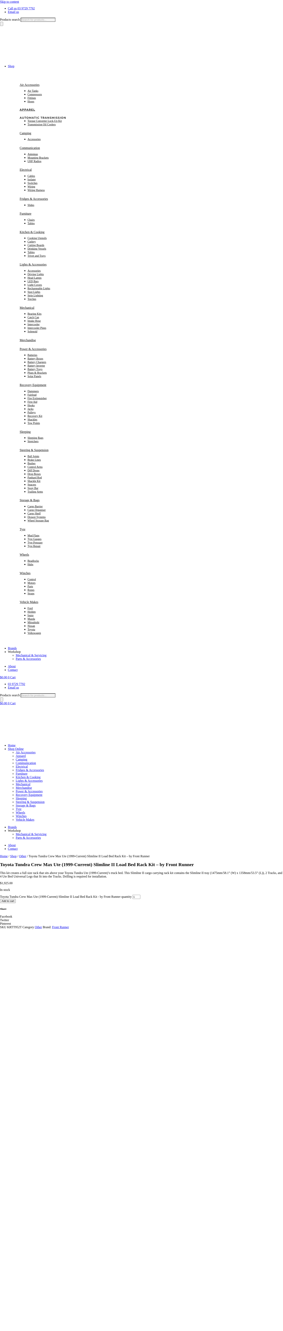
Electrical (26, 169)
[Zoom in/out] (1, 1326)
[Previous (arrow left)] (1, 1330)
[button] (141, 916)
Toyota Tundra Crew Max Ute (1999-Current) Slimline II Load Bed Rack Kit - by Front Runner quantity (66, 896)
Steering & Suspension (34, 450)
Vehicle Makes (29, 602)
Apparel (27, 109)
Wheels (24, 554)
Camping (25, 133)
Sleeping (25, 431)
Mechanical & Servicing (31, 655)
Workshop (14, 651)
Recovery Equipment (33, 385)
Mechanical (27, 307)
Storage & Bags (30, 500)
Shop (11, 66)
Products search (10, 19)
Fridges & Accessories (34, 199)
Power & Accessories (33, 349)
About (12, 666)
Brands (12, 648)
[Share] (9, 1326)
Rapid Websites (90, 1322)
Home (12, 745)
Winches (25, 573)
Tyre (22, 529)
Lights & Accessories (33, 264)
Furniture (25, 213)
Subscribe (7, 1173)
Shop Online (16, 749)
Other (22, 856)
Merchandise (28, 340)
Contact (13, 669)
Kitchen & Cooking (32, 232)
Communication (30, 148)
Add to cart (8, 901)
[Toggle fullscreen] (5, 1326)
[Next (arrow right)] (5, 1330)
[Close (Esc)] (13, 1326)
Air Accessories (30, 84)
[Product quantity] (136, 897)
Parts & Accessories (28, 658)
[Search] (1, 24)
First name (8, 1169)
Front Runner (60, 927)
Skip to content (9, 1)
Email (5, 1165)
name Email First (11, 1161)
